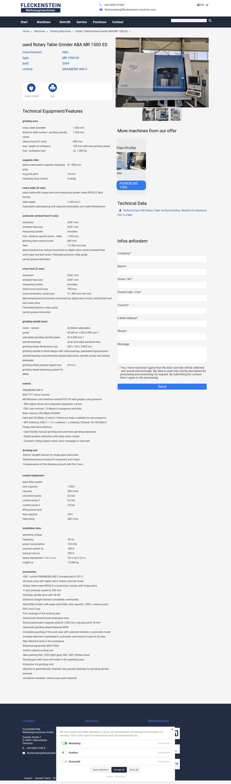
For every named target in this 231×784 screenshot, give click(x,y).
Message (123, 344)
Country (124, 305)
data (169, 367)
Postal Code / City (129, 292)
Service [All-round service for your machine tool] (81, 22)
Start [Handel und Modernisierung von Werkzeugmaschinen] (24, 22)
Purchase (99, 22)
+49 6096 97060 (114, 4)
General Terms (43, 778)
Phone (124, 331)
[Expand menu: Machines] (53, 22)
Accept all (119, 769)
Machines (39, 31)
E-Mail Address (127, 318)
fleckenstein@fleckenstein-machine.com (130, 9)
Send (162, 386)
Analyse (73, 752)
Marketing (74, 743)
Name (124, 266)
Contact (117, 22)
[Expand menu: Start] (30, 22)
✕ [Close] (172, 729)
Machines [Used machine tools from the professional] (44, 22)
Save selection (100, 769)
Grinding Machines (60, 31)
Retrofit (65, 22)
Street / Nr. (125, 279)
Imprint (28, 778)
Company (124, 253)
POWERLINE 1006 (129, 185)
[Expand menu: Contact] (125, 22)
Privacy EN (119, 776)
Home (26, 31)
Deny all (134, 769)
